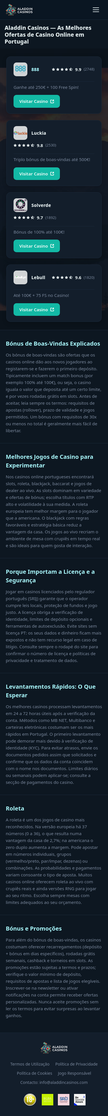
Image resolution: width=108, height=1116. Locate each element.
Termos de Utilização (30, 1064)
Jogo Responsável (74, 1073)
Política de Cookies (34, 1073)
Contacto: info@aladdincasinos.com (54, 1082)
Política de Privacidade (76, 1064)
